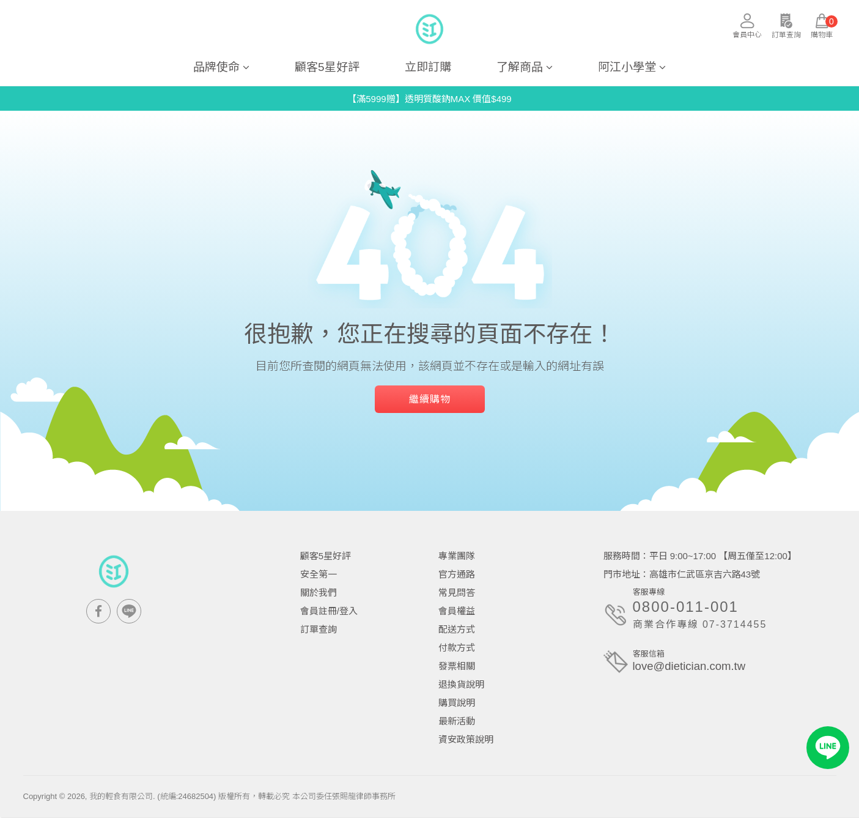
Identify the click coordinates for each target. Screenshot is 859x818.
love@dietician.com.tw (690, 666)
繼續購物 (430, 399)
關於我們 (318, 592)
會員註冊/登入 (329, 611)
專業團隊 (456, 556)
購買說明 (456, 702)
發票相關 (456, 666)
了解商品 (524, 67)
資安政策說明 (465, 739)
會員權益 (456, 611)
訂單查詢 (318, 629)
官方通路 (456, 574)
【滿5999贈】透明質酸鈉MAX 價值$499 (429, 99)
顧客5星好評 (327, 67)
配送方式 (456, 629)
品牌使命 (221, 67)
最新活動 (456, 721)
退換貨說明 (461, 684)
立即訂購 (428, 67)
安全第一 (318, 574)
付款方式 (456, 647)
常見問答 (456, 592)
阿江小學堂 (632, 67)
